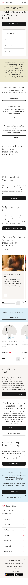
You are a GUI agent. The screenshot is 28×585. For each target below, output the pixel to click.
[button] (14, 519)
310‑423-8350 (19, 477)
